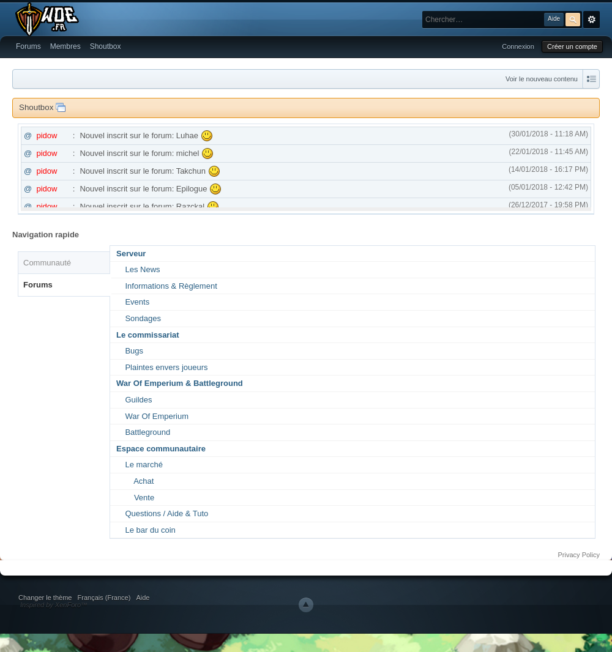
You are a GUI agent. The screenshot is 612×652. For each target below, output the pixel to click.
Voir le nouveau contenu (542, 79)
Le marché (143, 464)
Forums (28, 46)
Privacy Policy (579, 554)
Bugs (134, 350)
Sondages (143, 318)
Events (137, 301)
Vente (144, 497)
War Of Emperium (156, 416)
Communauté (47, 262)
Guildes (138, 399)
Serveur (131, 253)
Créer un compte (572, 46)
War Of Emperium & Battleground (179, 383)
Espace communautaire (161, 448)
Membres (65, 46)
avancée (591, 19)
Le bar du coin (150, 530)
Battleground (147, 432)
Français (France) (104, 597)
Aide (142, 597)
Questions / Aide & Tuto (166, 513)
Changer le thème (45, 597)
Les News (142, 269)
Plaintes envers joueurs (166, 367)
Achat (143, 481)
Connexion (518, 46)
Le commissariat (147, 334)
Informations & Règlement (171, 286)
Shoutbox (105, 46)
